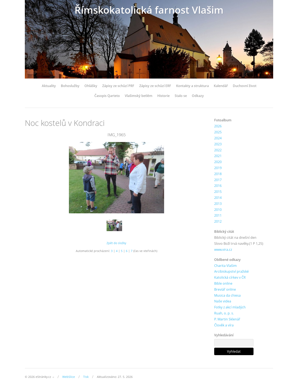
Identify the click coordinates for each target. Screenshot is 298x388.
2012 (218, 221)
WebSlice (68, 377)
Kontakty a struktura (192, 86)
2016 (218, 185)
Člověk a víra (224, 325)
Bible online (223, 283)
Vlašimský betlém (138, 95)
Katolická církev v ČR (230, 277)
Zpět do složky (116, 243)
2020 (218, 162)
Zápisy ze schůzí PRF (118, 86)
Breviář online (225, 289)
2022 (218, 150)
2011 (218, 215)
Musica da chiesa (227, 295)
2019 (218, 168)
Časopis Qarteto (107, 95)
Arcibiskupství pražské (231, 271)
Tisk (86, 377)
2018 (218, 174)
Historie (163, 95)
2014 (218, 197)
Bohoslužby (70, 86)
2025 (218, 132)
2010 (218, 209)
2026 (218, 126)
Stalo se (181, 95)
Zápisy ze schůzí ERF (155, 86)
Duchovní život (244, 86)
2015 (218, 191)
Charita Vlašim (225, 265)
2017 (218, 180)
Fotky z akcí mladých (230, 307)
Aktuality (49, 86)
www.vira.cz (223, 249)
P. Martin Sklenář (227, 319)
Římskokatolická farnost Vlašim (148, 10)
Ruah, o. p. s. (224, 313)
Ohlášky (90, 86)
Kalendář (221, 86)
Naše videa (222, 301)
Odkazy (198, 95)
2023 (218, 144)
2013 (218, 203)
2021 (218, 156)
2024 (218, 138)
